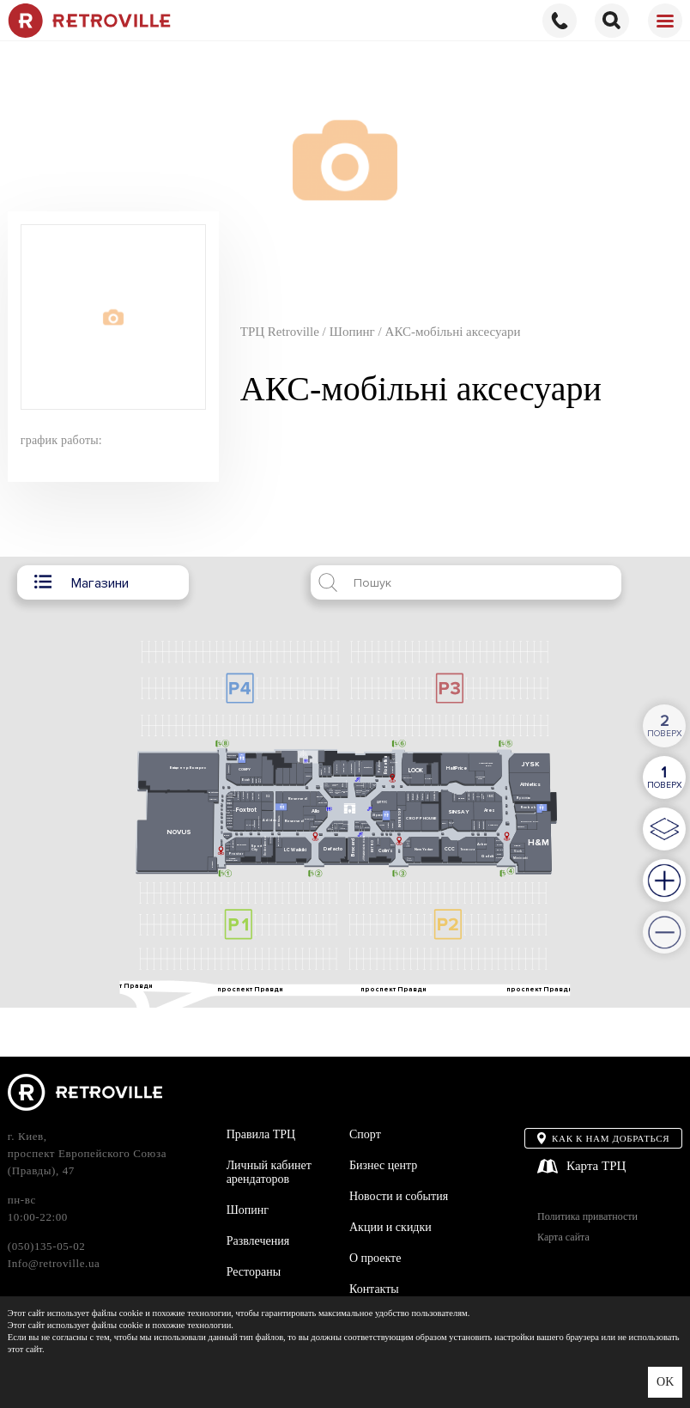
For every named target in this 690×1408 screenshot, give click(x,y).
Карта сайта (563, 1237)
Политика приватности (587, 1216)
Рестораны (254, 1271)
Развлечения (258, 1240)
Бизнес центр (383, 1165)
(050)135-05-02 (47, 1246)
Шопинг (248, 1210)
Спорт (365, 1134)
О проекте (375, 1258)
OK (665, 1381)
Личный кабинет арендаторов (269, 1172)
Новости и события (398, 1196)
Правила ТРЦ (261, 1134)
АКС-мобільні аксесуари (453, 331)
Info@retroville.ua (54, 1263)
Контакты (374, 1289)
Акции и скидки (390, 1227)
